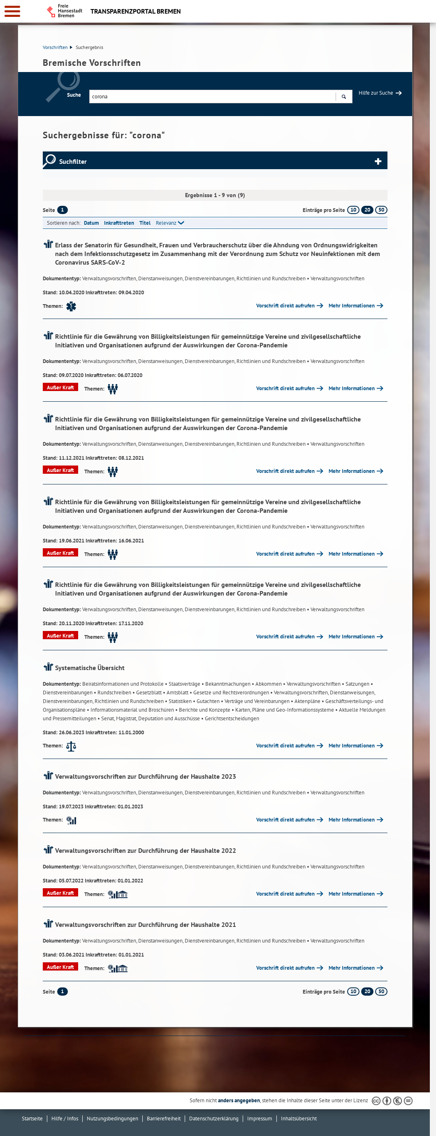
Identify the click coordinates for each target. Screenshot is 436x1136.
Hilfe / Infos (64, 1118)
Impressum (259, 1118)
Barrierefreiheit (164, 1118)
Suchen (344, 97)
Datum (91, 222)
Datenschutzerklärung (214, 1118)
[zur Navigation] (12, 11)
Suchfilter (73, 161)
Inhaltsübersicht (299, 1118)
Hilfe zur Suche (376, 92)
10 (353, 209)
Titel (145, 222)
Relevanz (166, 222)
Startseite (32, 1118)
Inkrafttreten (119, 222)
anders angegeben (239, 1100)
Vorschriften (57, 47)
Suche (74, 94)
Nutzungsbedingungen (112, 1118)
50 (381, 209)
